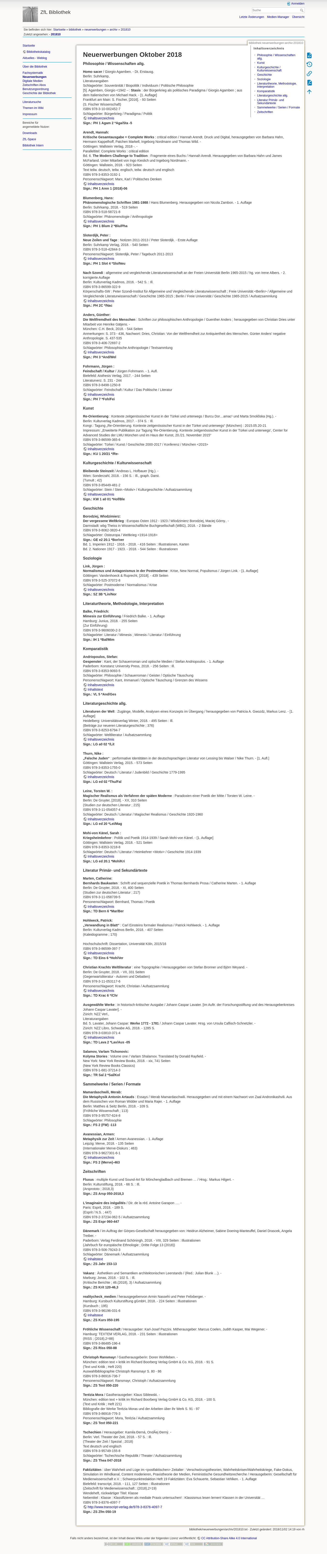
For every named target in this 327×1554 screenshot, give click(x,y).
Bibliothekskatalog (38, 51)
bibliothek (75, 29)
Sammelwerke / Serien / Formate (278, 107)
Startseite (59, 29)
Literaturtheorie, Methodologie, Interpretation (277, 85)
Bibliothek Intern (33, 145)
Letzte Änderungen (251, 17)
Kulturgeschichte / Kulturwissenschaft (269, 69)
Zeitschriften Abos (34, 85)
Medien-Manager (278, 17)
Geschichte (264, 74)
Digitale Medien (33, 81)
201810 (125, 29)
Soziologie (264, 79)
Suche (302, 10)
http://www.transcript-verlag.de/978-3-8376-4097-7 (125, 1507)
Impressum (30, 114)
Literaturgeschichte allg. (272, 95)
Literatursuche (32, 102)
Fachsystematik (33, 73)
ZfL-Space (29, 139)
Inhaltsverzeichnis (101, 118)
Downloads (30, 133)
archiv (114, 29)
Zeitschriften (265, 112)
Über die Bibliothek (35, 66)
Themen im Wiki (33, 108)
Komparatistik (266, 91)
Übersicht (298, 17)
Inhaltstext (95, 689)
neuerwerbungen (95, 29)
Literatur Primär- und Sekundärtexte (270, 101)
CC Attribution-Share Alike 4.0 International (229, 1538)
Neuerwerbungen (35, 77)
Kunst (260, 62)
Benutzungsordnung (36, 89)
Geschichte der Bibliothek (39, 93)
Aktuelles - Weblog (35, 58)
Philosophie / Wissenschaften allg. (276, 56)
